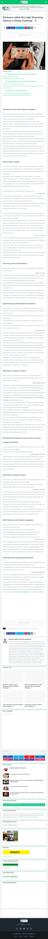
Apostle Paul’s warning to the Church (13, 84)
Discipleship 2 (15, 628)
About (20, 936)
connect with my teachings (21, 592)
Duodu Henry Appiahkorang (28, 933)
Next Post (43, 751)
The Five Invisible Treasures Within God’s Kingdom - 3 (13, 705)
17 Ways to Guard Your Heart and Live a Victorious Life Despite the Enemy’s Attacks (27, 793)
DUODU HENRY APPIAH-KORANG (20, 639)
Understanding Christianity (25, 628)
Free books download (10, 805)
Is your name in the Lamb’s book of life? (20, 774)
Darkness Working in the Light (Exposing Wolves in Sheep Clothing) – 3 (33, 686)
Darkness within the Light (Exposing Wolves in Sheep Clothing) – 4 (10, 686)
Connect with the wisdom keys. (31, 817)
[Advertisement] (24, 896)
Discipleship (9, 14)
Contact (26, 936)
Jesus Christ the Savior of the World (19, 786)
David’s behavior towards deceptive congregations (17, 93)
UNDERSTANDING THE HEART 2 (18, 768)
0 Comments (39, 24)
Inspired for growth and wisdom (10, 825)
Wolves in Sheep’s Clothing (10, 77)
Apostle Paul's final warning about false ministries (17, 95)
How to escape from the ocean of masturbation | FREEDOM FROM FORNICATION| (26, 781)
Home (4, 14)
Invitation (31, 936)
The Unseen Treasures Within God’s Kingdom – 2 (33, 705)
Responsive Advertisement (24, 35)
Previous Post (5, 751)
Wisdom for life (35, 628)
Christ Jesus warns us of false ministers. (14, 79)
